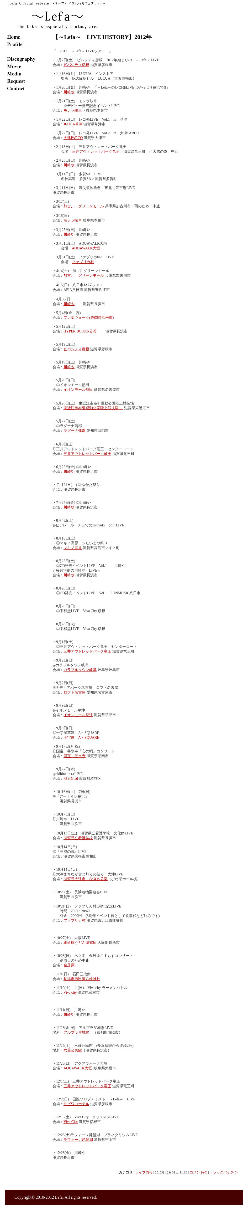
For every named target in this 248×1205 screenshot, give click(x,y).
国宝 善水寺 (75, 756)
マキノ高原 (73, 548)
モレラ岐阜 (73, 110)
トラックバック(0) (224, 1172)
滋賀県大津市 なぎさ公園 (86, 879)
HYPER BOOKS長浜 (80, 331)
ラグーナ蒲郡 (75, 431)
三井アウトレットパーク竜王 (96, 151)
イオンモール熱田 (78, 390)
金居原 (69, 965)
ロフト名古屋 (75, 692)
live (26, 51)
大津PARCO (73, 138)
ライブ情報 (143, 1172)
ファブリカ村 (83, 262)
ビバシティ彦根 (76, 65)
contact (26, 88)
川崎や (69, 92)
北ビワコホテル (76, 1104)
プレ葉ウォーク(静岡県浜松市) (89, 318)
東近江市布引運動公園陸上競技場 (93, 408)
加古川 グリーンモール (84, 206)
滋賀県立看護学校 (78, 838)
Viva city (70, 992)
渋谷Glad (71, 779)
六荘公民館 (73, 1050)
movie (26, 66)
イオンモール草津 (78, 715)
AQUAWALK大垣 (86, 248)
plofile (26, 44)
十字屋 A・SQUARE (81, 738)
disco (26, 59)
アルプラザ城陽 (76, 1032)
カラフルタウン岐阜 (80, 670)
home (26, 36)
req (26, 81)
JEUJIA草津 (73, 124)
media (26, 73)
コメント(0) (198, 1172)
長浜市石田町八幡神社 (82, 979)
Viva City (71, 1122)
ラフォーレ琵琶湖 (78, 1140)
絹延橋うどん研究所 (80, 943)
